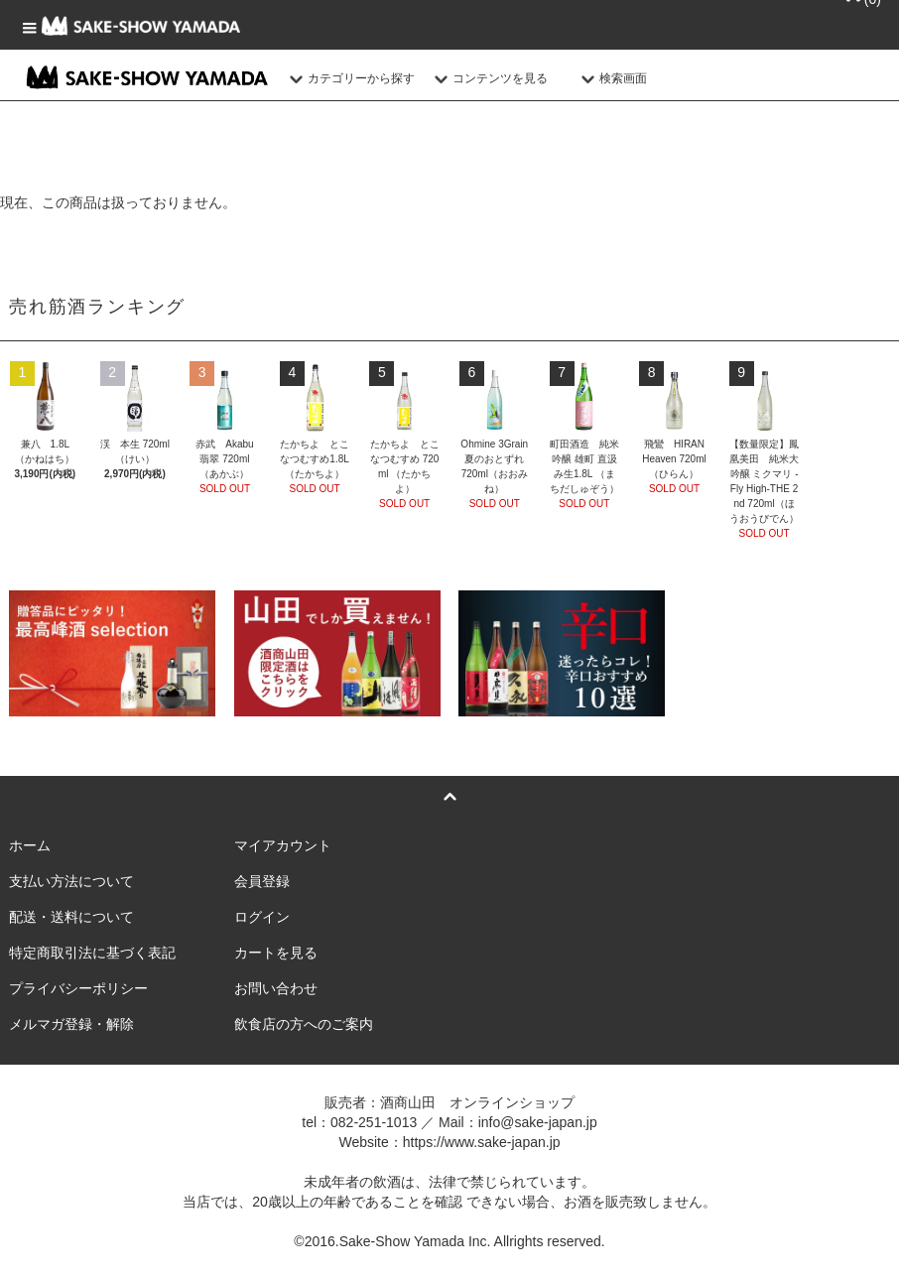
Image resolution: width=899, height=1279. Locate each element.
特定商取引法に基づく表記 (92, 952)
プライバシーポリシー (78, 988)
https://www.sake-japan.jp (482, 1142)
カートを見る (276, 952)
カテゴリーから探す (349, 78)
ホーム (30, 845)
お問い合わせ (276, 988)
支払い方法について (71, 881)
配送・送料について (71, 917)
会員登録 (262, 881)
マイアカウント (282, 845)
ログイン (262, 917)
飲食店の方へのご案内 (303, 1024)
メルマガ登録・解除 (71, 1024)
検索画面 (611, 78)
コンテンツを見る (488, 78)
